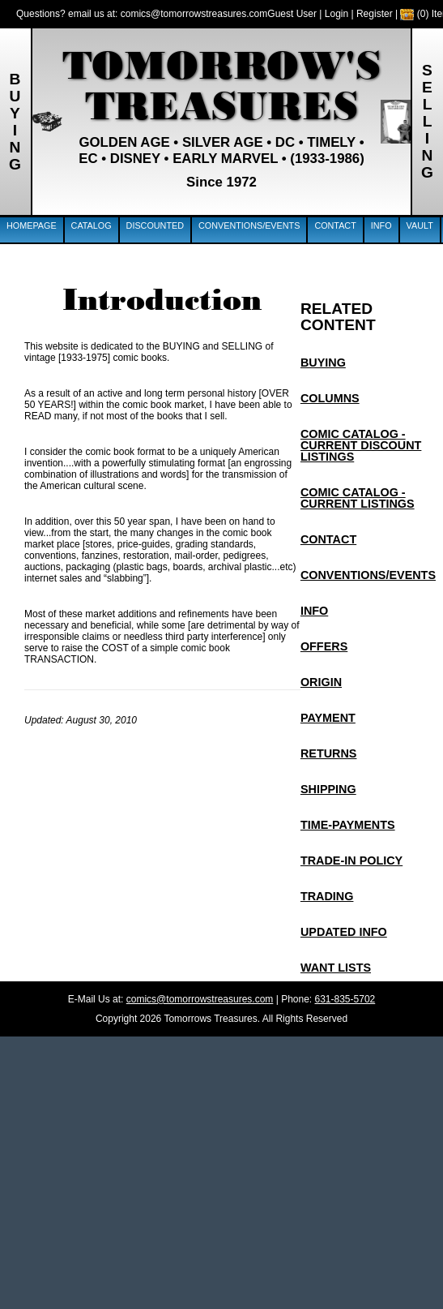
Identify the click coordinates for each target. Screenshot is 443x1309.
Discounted (155, 225)
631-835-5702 (345, 999)
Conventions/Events (249, 225)
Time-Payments (347, 824)
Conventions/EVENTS (368, 575)
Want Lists (335, 967)
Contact (335, 225)
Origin (321, 682)
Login (336, 13)
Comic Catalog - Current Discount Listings (361, 445)
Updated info (343, 932)
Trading (327, 896)
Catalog (91, 225)
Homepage (31, 225)
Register (374, 13)
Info (381, 225)
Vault (420, 225)
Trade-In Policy (351, 860)
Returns (328, 753)
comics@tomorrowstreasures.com (194, 13)
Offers (323, 646)
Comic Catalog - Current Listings (357, 498)
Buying (323, 362)
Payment (328, 717)
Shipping (328, 789)
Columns (330, 398)
